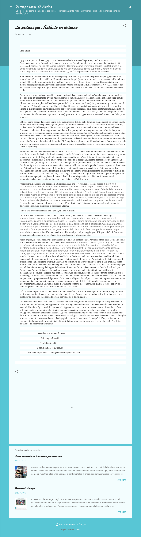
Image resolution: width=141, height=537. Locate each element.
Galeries (77, 530)
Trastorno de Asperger (25, 488)
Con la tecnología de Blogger (70, 524)
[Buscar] (130, 7)
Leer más (121, 480)
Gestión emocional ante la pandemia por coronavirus (38, 456)
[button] (124, 26)
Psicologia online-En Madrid (34, 6)
